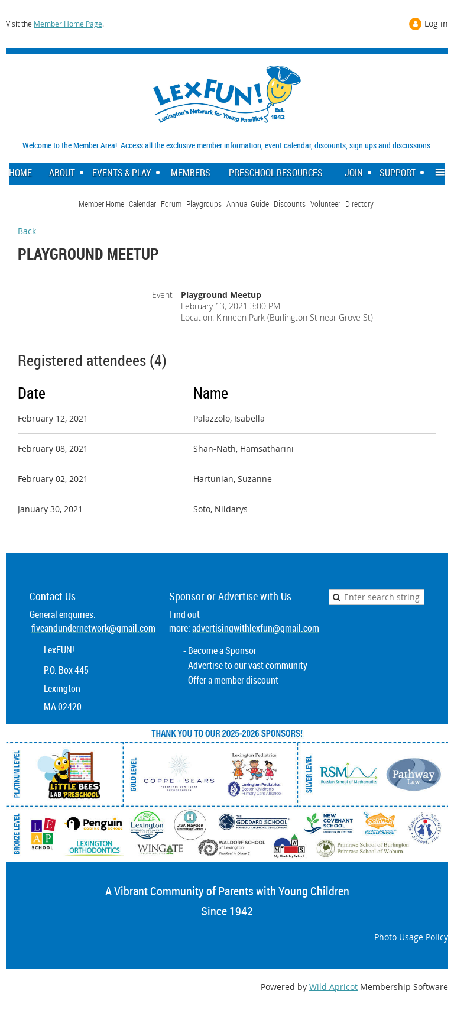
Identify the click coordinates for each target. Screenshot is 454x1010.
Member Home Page (68, 23)
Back (27, 231)
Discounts (290, 203)
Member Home (101, 203)
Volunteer (325, 203)
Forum (171, 203)
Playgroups (204, 203)
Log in (436, 23)
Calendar (142, 203)
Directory (359, 203)
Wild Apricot (333, 986)
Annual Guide (247, 203)
